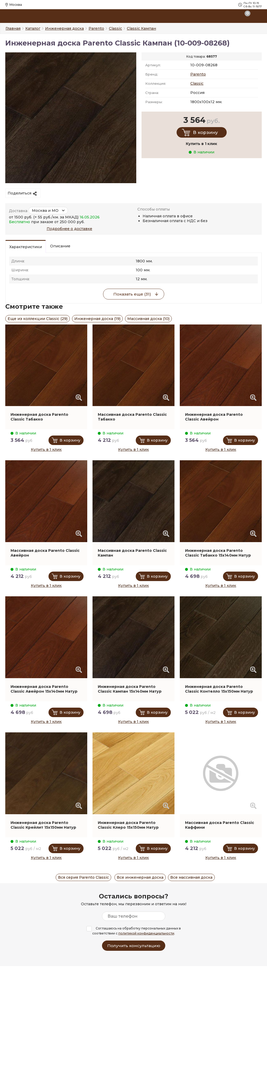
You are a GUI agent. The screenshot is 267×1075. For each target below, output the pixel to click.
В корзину (205, 132)
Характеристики (25, 246)
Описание (60, 246)
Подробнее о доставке (69, 228)
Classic (196, 83)
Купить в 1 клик (46, 449)
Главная (13, 28)
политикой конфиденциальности (146, 933)
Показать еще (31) (132, 294)
